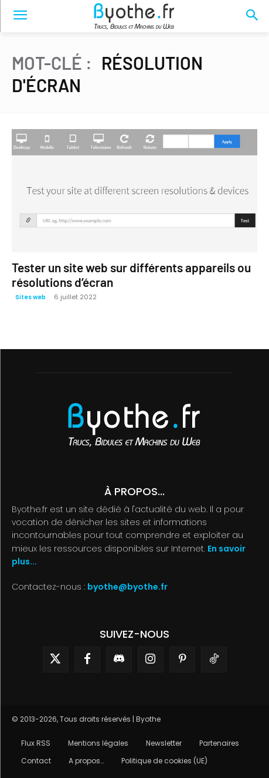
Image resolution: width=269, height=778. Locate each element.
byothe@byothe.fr (127, 587)
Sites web (30, 297)
